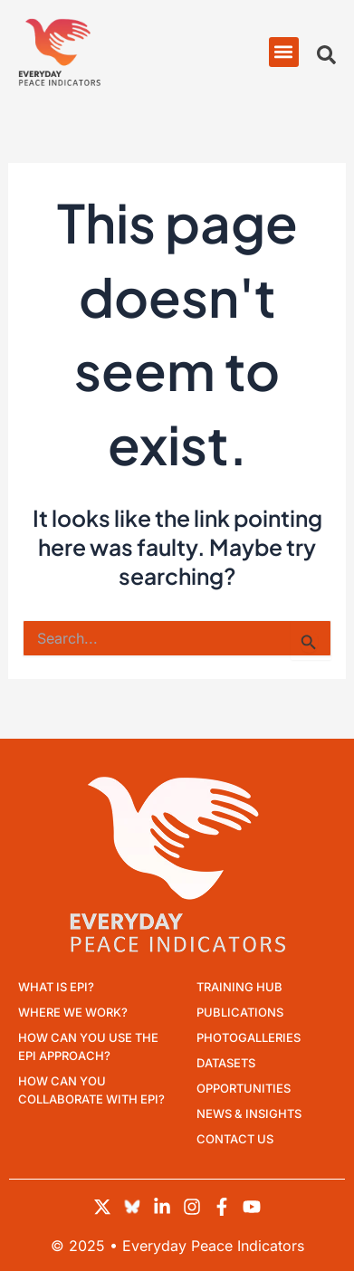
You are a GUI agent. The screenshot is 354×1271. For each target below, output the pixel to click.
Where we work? (73, 1012)
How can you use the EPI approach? (88, 1046)
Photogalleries (248, 1037)
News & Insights (248, 1113)
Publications (239, 1012)
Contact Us (234, 1139)
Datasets (225, 1063)
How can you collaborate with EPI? (91, 1090)
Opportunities (243, 1088)
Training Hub (239, 987)
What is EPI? (56, 987)
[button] (284, 52)
